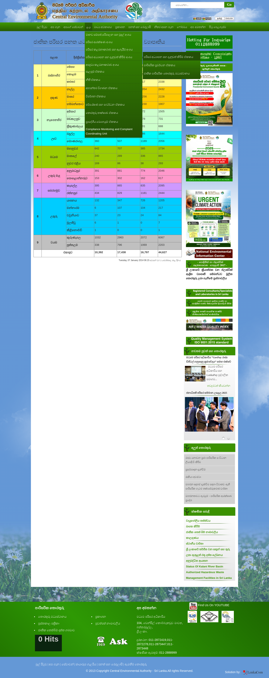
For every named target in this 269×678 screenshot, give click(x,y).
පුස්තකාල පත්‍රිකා (49, 623)
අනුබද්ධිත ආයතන (197, 560)
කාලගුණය (192, 537)
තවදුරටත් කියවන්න (218, 385)
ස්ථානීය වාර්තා (194, 543)
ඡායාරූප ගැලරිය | (86, 664)
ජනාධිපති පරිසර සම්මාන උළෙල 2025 (206, 392)
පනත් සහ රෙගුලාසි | (111, 664)
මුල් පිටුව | (42, 664)
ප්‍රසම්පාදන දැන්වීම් (196, 469)
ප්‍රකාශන (100, 616)
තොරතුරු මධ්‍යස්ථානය (52, 616)
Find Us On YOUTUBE (213, 605)
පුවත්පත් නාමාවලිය (107, 623)
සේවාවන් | (68, 664)
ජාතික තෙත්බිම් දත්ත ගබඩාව (56, 630)
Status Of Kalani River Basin (204, 566)
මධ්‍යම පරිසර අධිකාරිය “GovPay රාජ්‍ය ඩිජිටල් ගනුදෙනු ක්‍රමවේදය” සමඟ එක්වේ (208, 359)
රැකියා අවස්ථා (193, 476)
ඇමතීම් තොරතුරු (136, 664)
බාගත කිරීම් (193, 526)
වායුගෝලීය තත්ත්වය (198, 520)
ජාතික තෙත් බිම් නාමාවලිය (202, 532)
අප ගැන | (55, 664)
